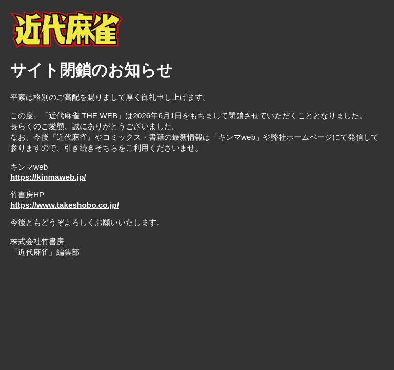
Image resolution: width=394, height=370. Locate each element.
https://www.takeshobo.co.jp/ (64, 204)
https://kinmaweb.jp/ (48, 177)
